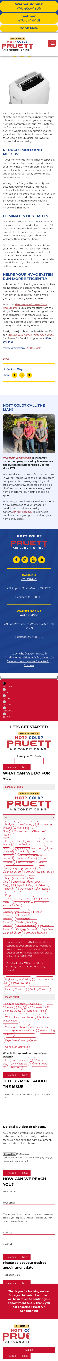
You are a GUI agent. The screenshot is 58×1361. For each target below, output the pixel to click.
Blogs (6, 358)
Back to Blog (12, 369)
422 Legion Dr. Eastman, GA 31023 (29, 588)
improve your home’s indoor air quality (30, 335)
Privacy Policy (32, 657)
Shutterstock (33, 348)
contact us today (22, 512)
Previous (11, 767)
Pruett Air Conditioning (17, 457)
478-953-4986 (29, 6)
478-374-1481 (29, 18)
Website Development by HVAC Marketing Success (30, 661)
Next (25, 767)
